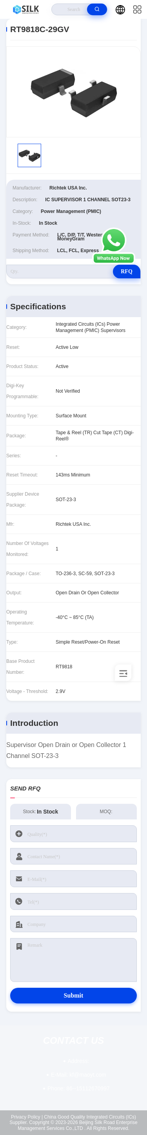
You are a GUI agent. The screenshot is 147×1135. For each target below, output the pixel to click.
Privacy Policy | (27, 1117)
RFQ (126, 271)
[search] (97, 9)
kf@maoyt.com (78, 1075)
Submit (73, 995)
